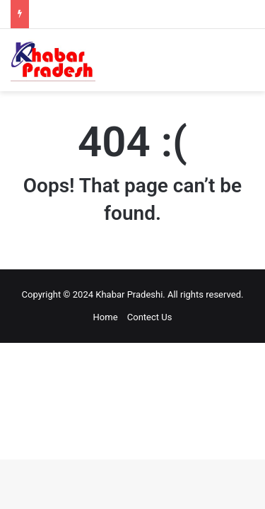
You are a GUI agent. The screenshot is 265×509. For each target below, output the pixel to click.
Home (105, 317)
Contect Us (149, 317)
